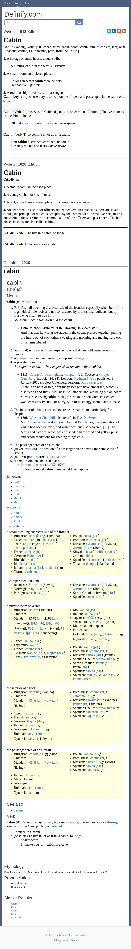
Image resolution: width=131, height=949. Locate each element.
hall (16, 513)
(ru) (100, 544)
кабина (34, 692)
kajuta (28, 641)
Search (17, 3)
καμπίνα (30, 657)
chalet (36, 350)
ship (45, 362)
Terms (74, 940)
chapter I (71, 374)
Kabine (32, 653)
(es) (99, 560)
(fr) (38, 552)
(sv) (95, 675)
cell (16, 482)
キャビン (35, 585)
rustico (49, 568)
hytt (89, 675)
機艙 (32, 700)
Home (7, 3)
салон (33, 754)
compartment (26, 358)
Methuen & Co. (84, 378)
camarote (79, 696)
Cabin (14, 903)
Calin (13, 907)
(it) (39, 568)
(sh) (110, 593)
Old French (52, 872)
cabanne (33, 572)
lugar (89, 634)
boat (40, 410)
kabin (109, 634)
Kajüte (51, 653)
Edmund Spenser (32, 465)
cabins (31, 302)
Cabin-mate (17, 917)
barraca (91, 560)
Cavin (14, 910)
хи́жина (91, 544)
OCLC (84, 382)
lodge (48, 350)
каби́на (91, 700)
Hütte (31, 556)
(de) (38, 556)
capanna (30, 568)
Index (28, 3)
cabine (29, 649)
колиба (34, 536)
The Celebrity (86, 418)
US (17, 307)
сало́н (90, 762)
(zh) (40, 618)
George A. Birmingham (45, 374)
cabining (111, 822)
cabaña (111, 560)
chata (45, 540)
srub (27, 540)
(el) (38, 657)
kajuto (33, 645)
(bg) (43, 536)
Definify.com (59, 935)
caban (29, 872)
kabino (84, 610)
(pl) (94, 536)
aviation (30, 449)
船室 (90, 618)
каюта (33, 610)
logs (81, 358)
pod (16, 494)
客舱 (49, 623)
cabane (30, 552)
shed (17, 502)
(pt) (103, 540)
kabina (88, 754)
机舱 (47, 700)
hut (16, 490)
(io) (33, 564)
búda (87, 556)
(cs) (33, 540)
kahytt (31, 734)
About (66, 940)
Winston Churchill (42, 418)
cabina (88, 614)
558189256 (96, 382)
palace (18, 517)
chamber (20, 486)
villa (17, 521)
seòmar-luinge (106, 659)
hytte (34, 589)
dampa (90, 564)
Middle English (17, 872)
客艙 (34, 623)
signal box (59, 457)
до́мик (78, 548)
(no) (42, 589)
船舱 (29, 633)
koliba (100, 552)
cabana (95, 540)
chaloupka (21, 548)
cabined (56, 826)
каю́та (90, 655)
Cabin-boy (16, 914)
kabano (25, 564)
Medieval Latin (79, 872)
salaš (45, 544)
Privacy (57, 940)
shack (18, 498)
